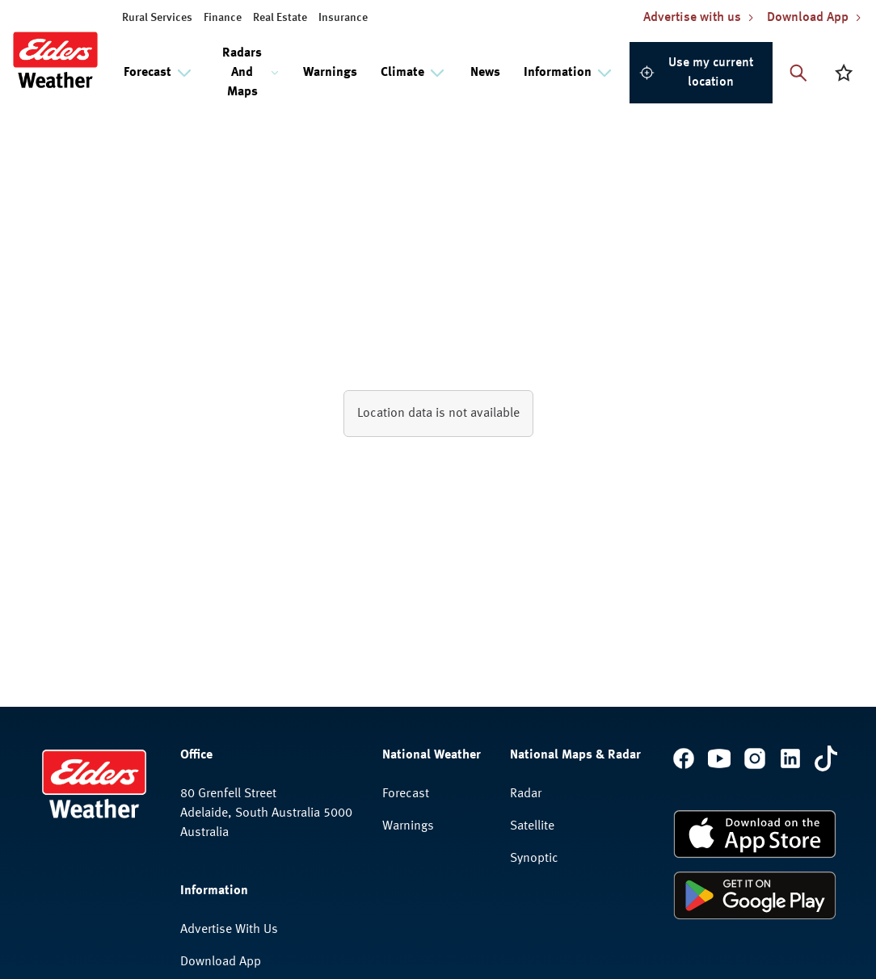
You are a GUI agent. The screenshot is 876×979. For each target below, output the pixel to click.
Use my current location (696, 73)
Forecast (405, 794)
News (485, 72)
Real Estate (280, 17)
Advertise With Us (229, 929)
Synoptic (534, 858)
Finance (223, 17)
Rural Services (157, 17)
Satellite (532, 826)
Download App (220, 962)
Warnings (330, 72)
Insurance (343, 17)
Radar (525, 794)
